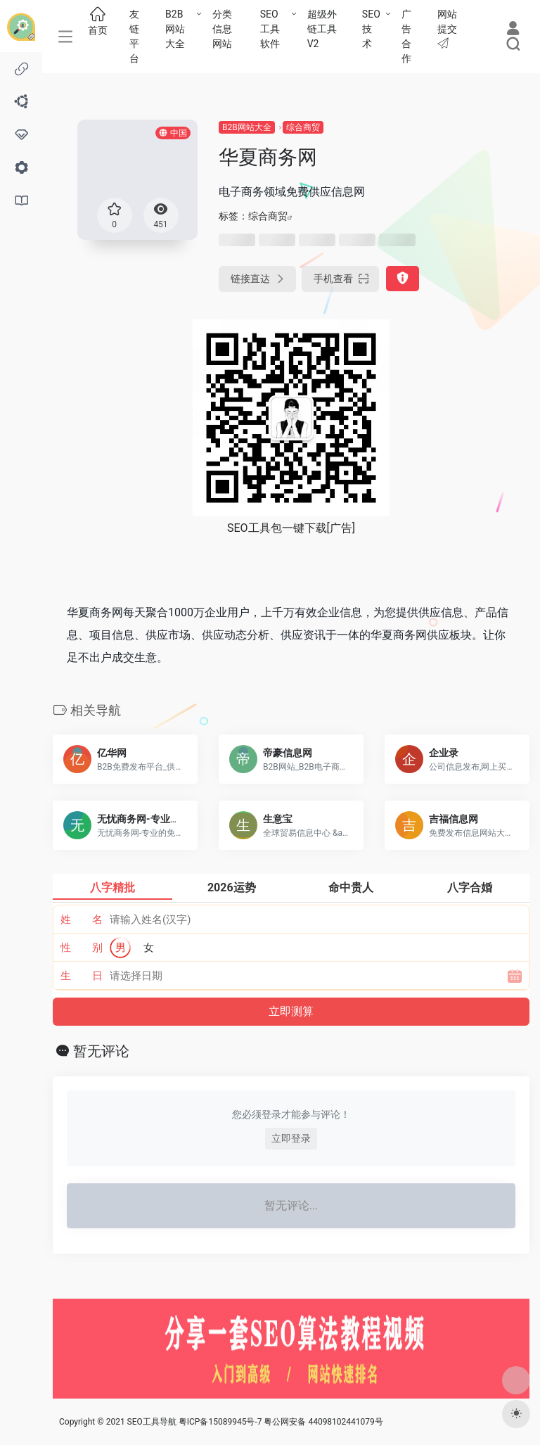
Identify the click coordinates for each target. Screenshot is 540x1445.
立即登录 (291, 1138)
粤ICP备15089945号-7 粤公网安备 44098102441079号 (281, 1422)
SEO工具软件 (270, 28)
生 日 (81, 975)
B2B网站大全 (175, 28)
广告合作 (406, 36)
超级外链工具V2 (322, 28)
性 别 (81, 947)
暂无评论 (101, 1051)
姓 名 (81, 919)
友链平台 (134, 36)
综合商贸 (303, 127)
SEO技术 (371, 28)
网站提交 (447, 28)
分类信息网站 (222, 28)
